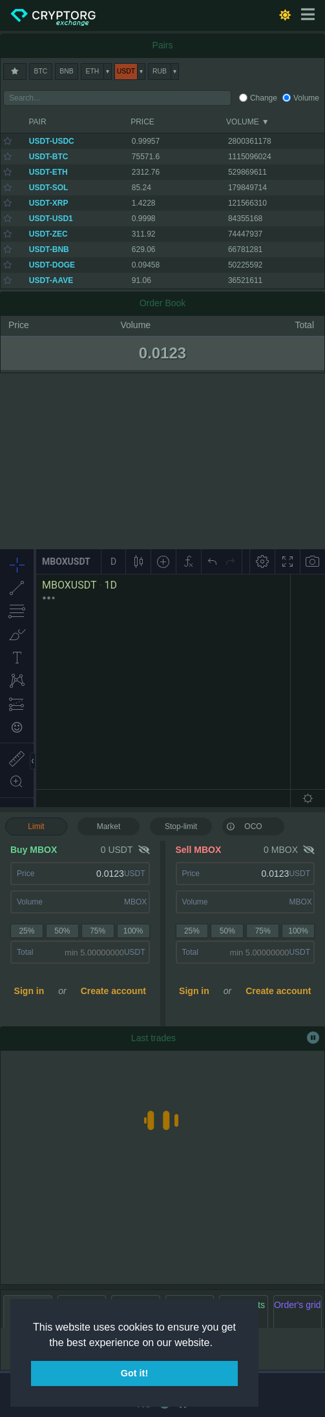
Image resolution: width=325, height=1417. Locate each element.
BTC (41, 71)
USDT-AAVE (51, 280)
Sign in (29, 991)
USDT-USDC (51, 141)
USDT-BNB (49, 249)
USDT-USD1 (51, 218)
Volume (306, 98)
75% (97, 930)
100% (133, 930)
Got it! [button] (134, 1373)
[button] (217, 1343)
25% (26, 930)
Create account (113, 991)
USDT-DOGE (52, 264)
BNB (66, 71)
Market (109, 826)
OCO (244, 826)
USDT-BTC (48, 156)
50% (62, 930)
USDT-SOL (48, 187)
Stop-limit (181, 826)
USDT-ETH (48, 172)
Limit (36, 826)
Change (263, 98)
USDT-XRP (48, 203)
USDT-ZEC (48, 234)
